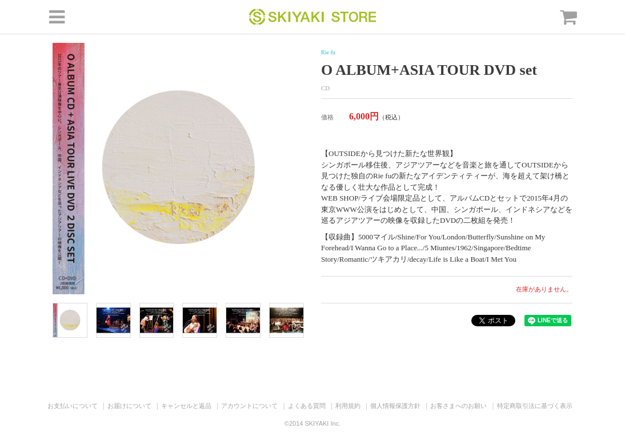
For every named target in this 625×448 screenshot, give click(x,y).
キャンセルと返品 (186, 405)
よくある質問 (307, 405)
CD (325, 88)
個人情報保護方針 (395, 405)
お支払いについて (72, 405)
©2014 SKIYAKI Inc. (312, 423)
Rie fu (328, 52)
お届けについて (129, 405)
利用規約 (347, 405)
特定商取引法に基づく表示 (534, 405)
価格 (327, 117)
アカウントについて (249, 405)
